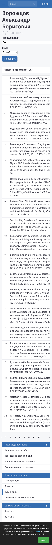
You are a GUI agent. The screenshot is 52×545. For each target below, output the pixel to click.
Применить (10, 59)
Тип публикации (10, 38)
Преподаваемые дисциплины (19, 461)
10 (39, 437)
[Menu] (3, 3)
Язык (5, 48)
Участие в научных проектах (19, 497)
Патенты (8, 486)
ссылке (37, 531)
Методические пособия (16, 450)
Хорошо (43, 540)
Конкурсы (9, 511)
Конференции (11, 480)
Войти (45, 3)
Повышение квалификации (18, 455)
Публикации (10, 492)
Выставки (9, 516)
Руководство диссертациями (19, 467)
